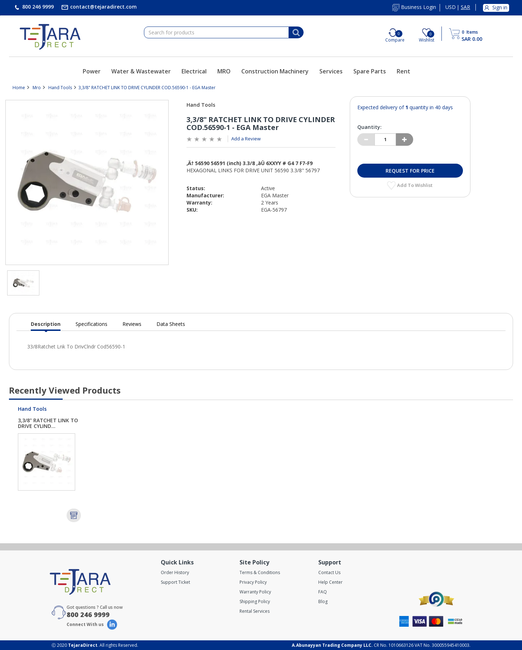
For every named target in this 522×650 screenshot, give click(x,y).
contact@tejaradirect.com (103, 6)
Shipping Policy (255, 601)
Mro (37, 88)
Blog (323, 601)
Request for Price (410, 170)
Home (19, 88)
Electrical (194, 71)
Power (92, 71)
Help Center (330, 582)
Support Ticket (175, 582)
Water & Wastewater (141, 71)
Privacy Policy (253, 582)
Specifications (91, 324)
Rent (403, 71)
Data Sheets (170, 324)
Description (46, 326)
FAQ (322, 592)
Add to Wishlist (415, 185)
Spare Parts (369, 71)
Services (331, 71)
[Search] (296, 32)
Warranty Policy (255, 592)
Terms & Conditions (260, 572)
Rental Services (255, 611)
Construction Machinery (275, 71)
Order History (175, 572)
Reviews (131, 324)
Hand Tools (60, 88)
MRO (224, 71)
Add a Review (246, 138)
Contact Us (329, 572)
